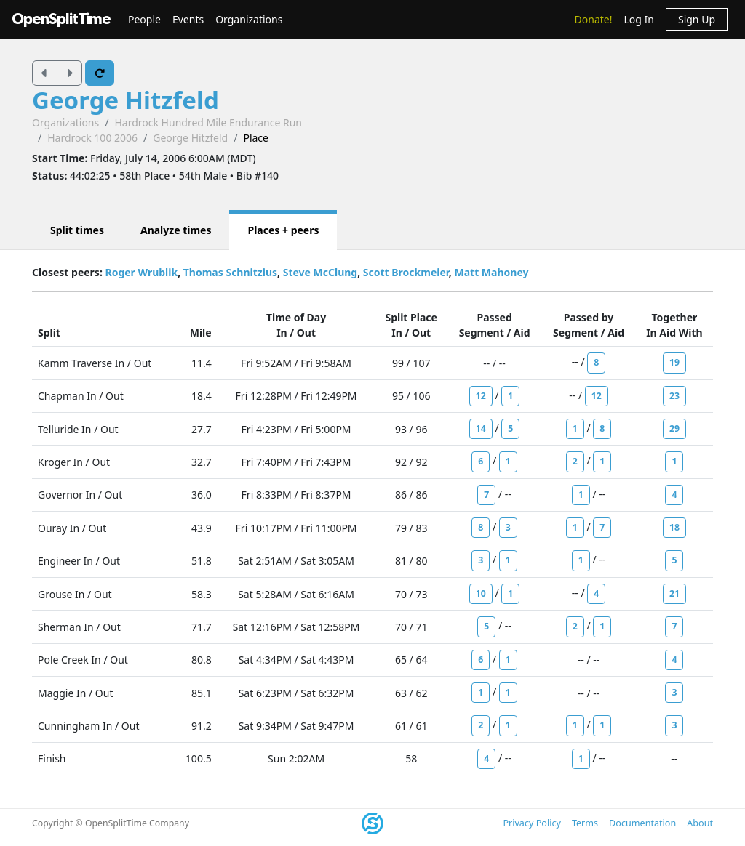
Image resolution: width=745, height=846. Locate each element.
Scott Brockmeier (406, 272)
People (144, 19)
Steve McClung (320, 272)
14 (481, 428)
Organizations (248, 19)
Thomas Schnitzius (230, 272)
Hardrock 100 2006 (92, 138)
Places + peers (283, 230)
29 (674, 428)
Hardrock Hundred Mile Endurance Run (208, 122)
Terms (585, 823)
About (700, 823)
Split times (77, 230)
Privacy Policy (531, 823)
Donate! (594, 19)
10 (481, 593)
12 (481, 396)
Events (188, 19)
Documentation (642, 823)
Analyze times (176, 230)
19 (674, 362)
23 (674, 396)
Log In (638, 19)
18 (674, 527)
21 (674, 593)
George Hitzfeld (125, 100)
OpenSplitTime (61, 19)
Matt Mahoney (491, 272)
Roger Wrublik (141, 272)
